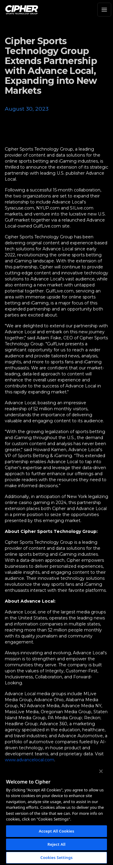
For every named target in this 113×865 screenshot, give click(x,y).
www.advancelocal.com (29, 760)
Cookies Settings (56, 857)
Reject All (57, 844)
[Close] (101, 771)
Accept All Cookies (56, 831)
